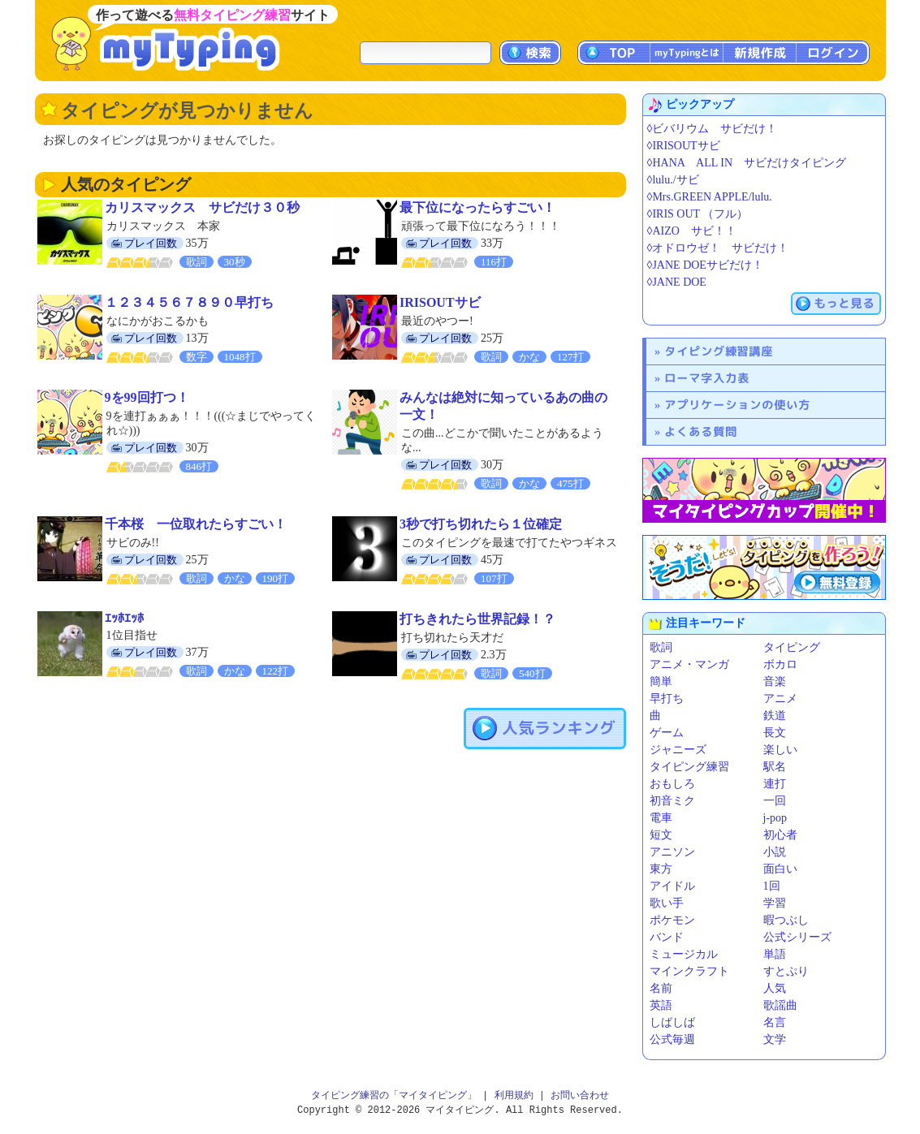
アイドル (672, 886)
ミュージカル (684, 954)
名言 (774, 1022)
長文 (774, 733)
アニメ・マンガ (689, 664)
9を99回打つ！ (147, 397)
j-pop (775, 818)
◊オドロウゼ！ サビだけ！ (718, 248)
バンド (667, 937)
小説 (774, 852)
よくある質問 (700, 431)
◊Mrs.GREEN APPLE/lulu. (709, 197)
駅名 (774, 767)
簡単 (661, 681)
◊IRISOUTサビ (683, 146)
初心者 (780, 835)
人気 (774, 988)
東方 (661, 869)
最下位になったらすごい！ (477, 207)
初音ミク (672, 801)
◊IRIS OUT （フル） (698, 214)
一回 (774, 801)
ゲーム (667, 733)
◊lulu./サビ (673, 180)
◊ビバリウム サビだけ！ (712, 129)
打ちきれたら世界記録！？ (477, 619)
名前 (661, 988)
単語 (774, 954)
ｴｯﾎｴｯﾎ (124, 618)
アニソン (672, 852)
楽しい (780, 750)
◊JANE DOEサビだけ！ (705, 265)
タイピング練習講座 (718, 351)
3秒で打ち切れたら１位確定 (481, 524)
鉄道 (774, 715)
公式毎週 (672, 1039)
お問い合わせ (580, 1095)
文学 (774, 1039)
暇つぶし (786, 920)
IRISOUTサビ (440, 302)
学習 (774, 903)
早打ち (667, 698)
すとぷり (786, 971)
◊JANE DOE (676, 282)
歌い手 (667, 903)
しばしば (672, 1022)
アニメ (780, 698)
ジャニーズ (678, 750)
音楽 (774, 681)
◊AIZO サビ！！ (691, 231)
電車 (661, 818)
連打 (774, 784)
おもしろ (672, 784)
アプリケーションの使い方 (737, 404)
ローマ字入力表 (706, 377)
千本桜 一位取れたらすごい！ (196, 524)
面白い (780, 869)
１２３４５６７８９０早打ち (189, 302)
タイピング (791, 647)
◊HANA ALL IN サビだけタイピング (747, 163)
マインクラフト (689, 971)
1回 (771, 886)
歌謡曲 (780, 1005)
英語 (661, 1005)
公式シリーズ (797, 937)
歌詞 (661, 647)
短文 (661, 835)
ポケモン (672, 920)
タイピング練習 (689, 767)
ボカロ (780, 664)
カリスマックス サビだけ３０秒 (202, 207)
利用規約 (514, 1095)
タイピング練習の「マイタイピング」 (394, 1095)
